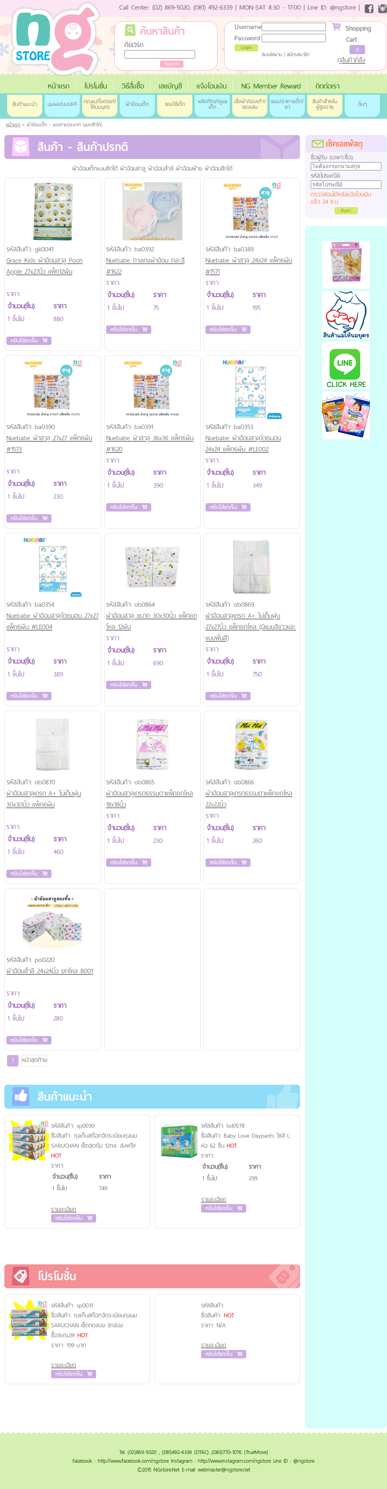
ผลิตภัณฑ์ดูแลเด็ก (212, 104)
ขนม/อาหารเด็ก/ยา (287, 104)
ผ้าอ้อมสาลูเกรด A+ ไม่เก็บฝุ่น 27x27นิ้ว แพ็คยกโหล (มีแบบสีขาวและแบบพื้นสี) (250, 626)
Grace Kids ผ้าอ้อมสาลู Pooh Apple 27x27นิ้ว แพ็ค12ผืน (44, 266)
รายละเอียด (63, 1209)
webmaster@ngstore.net (224, 1469)
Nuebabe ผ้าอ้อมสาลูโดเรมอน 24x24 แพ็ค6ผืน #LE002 (243, 443)
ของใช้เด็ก (175, 104)
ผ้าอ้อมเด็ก (137, 104)
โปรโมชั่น (95, 86)
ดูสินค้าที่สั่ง (351, 59)
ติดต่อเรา (328, 86)
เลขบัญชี (170, 86)
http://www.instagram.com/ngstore (234, 1460)
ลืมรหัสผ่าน (272, 55)
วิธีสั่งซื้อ (133, 86)
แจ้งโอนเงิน (212, 86)
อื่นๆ (362, 104)
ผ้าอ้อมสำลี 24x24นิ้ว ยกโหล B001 (49, 970)
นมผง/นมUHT (62, 104)
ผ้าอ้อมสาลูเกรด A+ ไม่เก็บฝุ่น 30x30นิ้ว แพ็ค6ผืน (43, 799)
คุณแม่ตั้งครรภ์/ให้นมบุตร (100, 104)
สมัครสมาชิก (298, 55)
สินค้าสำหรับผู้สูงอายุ (324, 104)
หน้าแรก (58, 86)
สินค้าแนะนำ (24, 104)
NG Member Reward (271, 86)
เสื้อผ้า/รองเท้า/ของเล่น (250, 104)
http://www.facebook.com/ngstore (133, 1460)
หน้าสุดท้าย (34, 1060)
